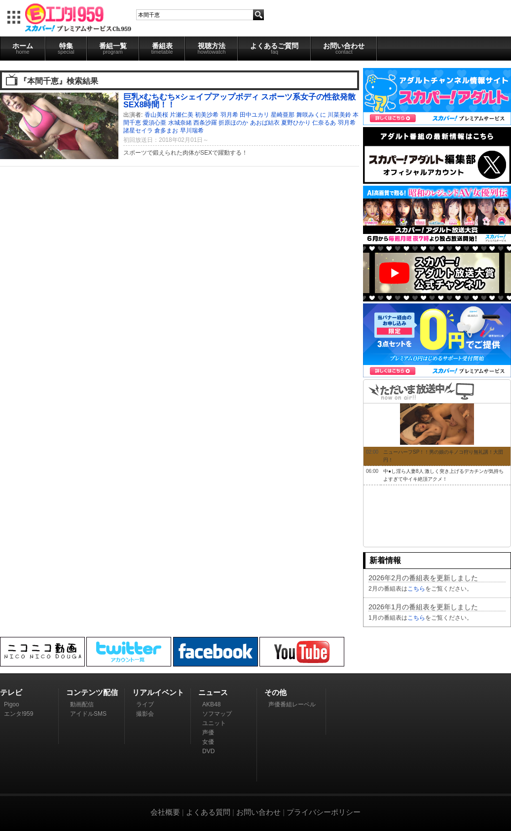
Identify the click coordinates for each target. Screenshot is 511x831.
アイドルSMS (88, 713)
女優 (208, 741)
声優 (208, 732)
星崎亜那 (282, 114)
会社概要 (165, 812)
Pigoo (11, 704)
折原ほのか (233, 122)
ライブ (145, 704)
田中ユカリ (254, 114)
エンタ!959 (18, 713)
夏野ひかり (296, 122)
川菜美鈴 (339, 114)
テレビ (11, 692)
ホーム (22, 48)
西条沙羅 (205, 122)
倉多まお (166, 130)
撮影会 (145, 713)
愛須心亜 (154, 122)
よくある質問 (208, 812)
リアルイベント (158, 692)
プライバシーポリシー (324, 812)
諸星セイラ (138, 130)
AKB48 (211, 704)
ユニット (214, 723)
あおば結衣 (265, 122)
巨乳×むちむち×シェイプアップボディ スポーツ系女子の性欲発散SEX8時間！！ (239, 100)
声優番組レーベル (292, 704)
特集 (66, 48)
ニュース (213, 692)
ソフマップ (217, 713)
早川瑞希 (192, 130)
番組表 (162, 48)
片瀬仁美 (181, 114)
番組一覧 (113, 48)
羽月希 (229, 114)
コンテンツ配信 (92, 692)
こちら (416, 588)
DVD (208, 751)
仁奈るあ (324, 122)
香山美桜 (156, 114)
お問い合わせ (344, 48)
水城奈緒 (180, 122)
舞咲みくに (311, 114)
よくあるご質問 (274, 48)
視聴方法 (211, 48)
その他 (275, 692)
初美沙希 (207, 114)
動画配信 (82, 704)
